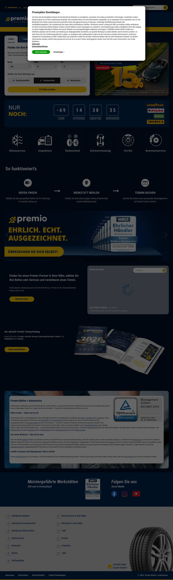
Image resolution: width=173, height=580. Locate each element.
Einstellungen (59, 52)
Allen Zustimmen (41, 52)
